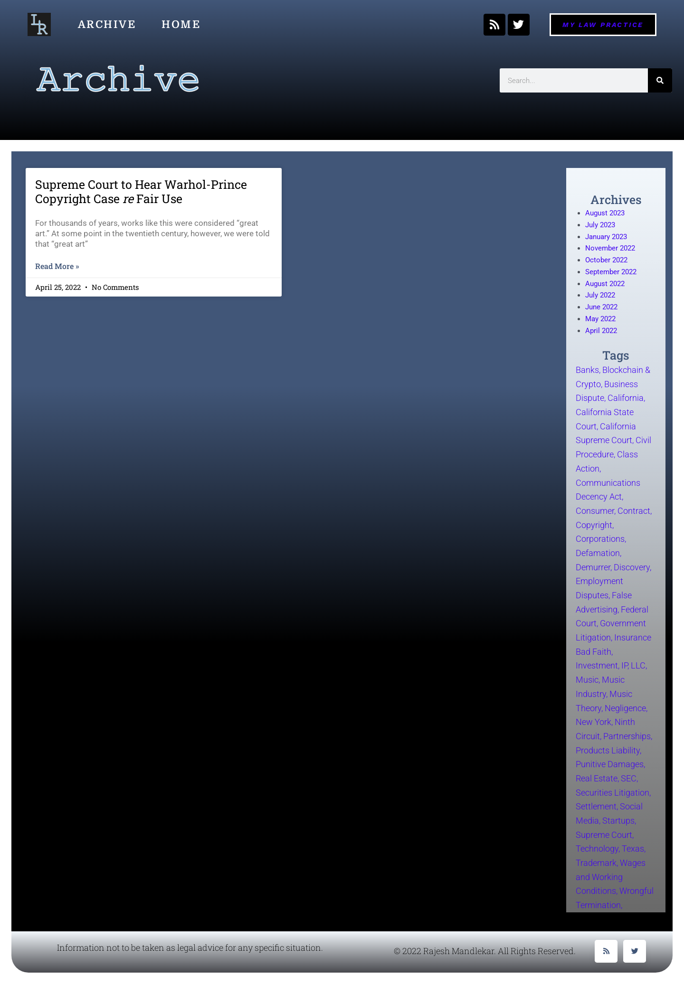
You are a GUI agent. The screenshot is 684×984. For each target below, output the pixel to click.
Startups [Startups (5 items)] (618, 821)
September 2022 (610, 272)
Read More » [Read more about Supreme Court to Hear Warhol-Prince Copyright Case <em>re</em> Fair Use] (57, 266)
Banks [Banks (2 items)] (587, 370)
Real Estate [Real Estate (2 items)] (597, 778)
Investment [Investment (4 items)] (597, 665)
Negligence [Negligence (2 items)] (625, 708)
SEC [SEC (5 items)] (628, 778)
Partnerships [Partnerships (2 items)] (627, 736)
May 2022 (600, 319)
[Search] (660, 80)
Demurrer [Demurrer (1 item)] (593, 567)
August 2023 (605, 213)
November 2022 (610, 248)
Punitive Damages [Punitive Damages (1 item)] (610, 764)
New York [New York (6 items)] (593, 722)
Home (181, 24)
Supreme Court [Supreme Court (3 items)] (604, 834)
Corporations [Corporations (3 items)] (600, 539)
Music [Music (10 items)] (587, 680)
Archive (107, 24)
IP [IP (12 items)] (624, 665)
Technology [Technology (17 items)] (597, 849)
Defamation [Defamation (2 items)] (598, 553)
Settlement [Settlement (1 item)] (596, 806)
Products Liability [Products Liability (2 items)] (608, 750)
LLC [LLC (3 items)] (638, 665)
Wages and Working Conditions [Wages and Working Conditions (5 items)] (611, 877)
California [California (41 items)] (626, 398)
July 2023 (600, 225)
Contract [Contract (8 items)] (634, 511)
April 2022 (601, 330)
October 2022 (606, 260)
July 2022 (600, 295)
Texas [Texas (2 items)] (633, 849)
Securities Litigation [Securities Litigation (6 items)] (612, 792)
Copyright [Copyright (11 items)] (594, 524)
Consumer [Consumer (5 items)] (595, 511)
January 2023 (606, 236)
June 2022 (601, 307)
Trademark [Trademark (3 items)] (596, 863)
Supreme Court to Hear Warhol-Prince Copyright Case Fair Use (141, 191)
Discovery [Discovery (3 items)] (632, 567)
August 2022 (605, 283)
